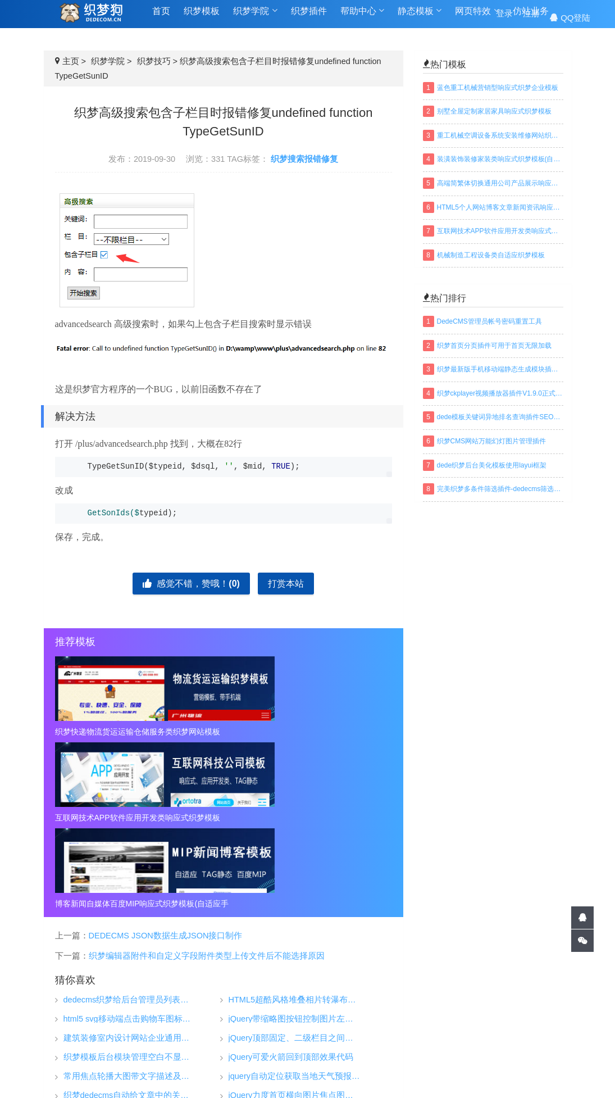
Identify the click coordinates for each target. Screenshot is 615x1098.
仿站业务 (309, 1032)
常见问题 (484, 1026)
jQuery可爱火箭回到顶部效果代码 (291, 885)
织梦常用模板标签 (431, 1072)
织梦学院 (255, 17)
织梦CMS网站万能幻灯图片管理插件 (491, 441)
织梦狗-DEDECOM (214, 1044)
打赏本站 (286, 583)
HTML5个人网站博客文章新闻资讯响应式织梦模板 (500, 207)
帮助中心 (362, 17)
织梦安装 (396, 1026)
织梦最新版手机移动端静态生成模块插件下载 (500, 369)
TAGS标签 (266, 1072)
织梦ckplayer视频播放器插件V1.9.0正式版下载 (500, 393)
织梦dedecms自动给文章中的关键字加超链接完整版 (129, 923)
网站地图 (317, 1072)
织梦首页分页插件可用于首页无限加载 (494, 346)
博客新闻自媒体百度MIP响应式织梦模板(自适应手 (338, 731)
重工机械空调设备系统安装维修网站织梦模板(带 (500, 135)
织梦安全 (396, 1042)
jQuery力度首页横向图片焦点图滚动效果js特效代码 (295, 923)
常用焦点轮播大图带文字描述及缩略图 (129, 904)
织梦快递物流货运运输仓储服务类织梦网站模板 (109, 731)
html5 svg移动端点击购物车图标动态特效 (129, 847)
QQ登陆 (570, 17)
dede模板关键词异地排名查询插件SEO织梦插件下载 (500, 417)
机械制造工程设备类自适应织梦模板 (491, 255)
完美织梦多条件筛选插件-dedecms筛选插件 (500, 489)
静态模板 (419, 17)
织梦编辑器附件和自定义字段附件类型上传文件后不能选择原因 (207, 784)
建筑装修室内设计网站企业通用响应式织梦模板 (129, 866)
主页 (70, 61)
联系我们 (484, 1059)
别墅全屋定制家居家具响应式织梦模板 (494, 111)
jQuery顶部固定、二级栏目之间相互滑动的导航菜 (295, 866)
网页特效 (477, 17)
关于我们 (484, 1009)
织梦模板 (202, 17)
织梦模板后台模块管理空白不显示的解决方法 (129, 885)
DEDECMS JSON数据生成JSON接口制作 (166, 763)
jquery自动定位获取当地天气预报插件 (295, 904)
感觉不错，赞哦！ (191, 583)
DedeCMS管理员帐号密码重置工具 (489, 321)
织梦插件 (309, 17)
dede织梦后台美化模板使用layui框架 (491, 465)
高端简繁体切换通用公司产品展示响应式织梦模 (500, 183)
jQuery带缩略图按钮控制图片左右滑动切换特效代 (295, 847)
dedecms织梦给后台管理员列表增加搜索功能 (129, 828)
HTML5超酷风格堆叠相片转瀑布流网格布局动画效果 (295, 828)
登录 (504, 17)
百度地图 (366, 1072)
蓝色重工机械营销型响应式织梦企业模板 (497, 88)
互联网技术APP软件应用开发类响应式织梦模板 (223, 731)
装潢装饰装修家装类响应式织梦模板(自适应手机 (500, 159)
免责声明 (484, 1042)
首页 (161, 17)
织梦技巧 (154, 61)
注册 (531, 17)
